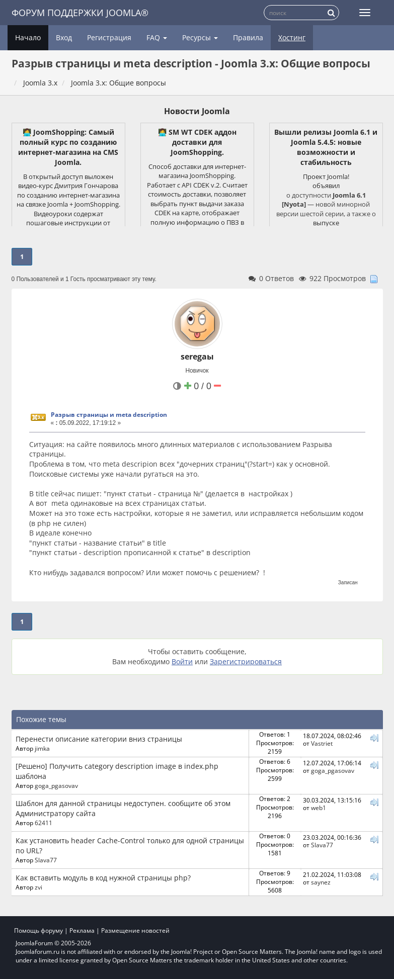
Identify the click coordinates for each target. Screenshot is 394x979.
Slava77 (46, 860)
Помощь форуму (38, 930)
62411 (43, 823)
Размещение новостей (135, 930)
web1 (318, 808)
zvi (38, 887)
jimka (42, 748)
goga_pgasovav (56, 785)
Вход (64, 37)
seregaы (197, 356)
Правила (248, 37)
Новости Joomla (197, 111)
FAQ (156, 37)
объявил (326, 185)
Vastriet (322, 743)
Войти (182, 661)
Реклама (82, 930)
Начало (28, 37)
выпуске (326, 222)
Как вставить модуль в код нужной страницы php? (103, 877)
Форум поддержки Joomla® (80, 13)
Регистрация (109, 37)
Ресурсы (200, 37)
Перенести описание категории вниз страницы (99, 739)
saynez (321, 882)
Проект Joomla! (326, 176)
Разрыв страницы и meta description (109, 414)
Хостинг (291, 37)
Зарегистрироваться (246, 661)
